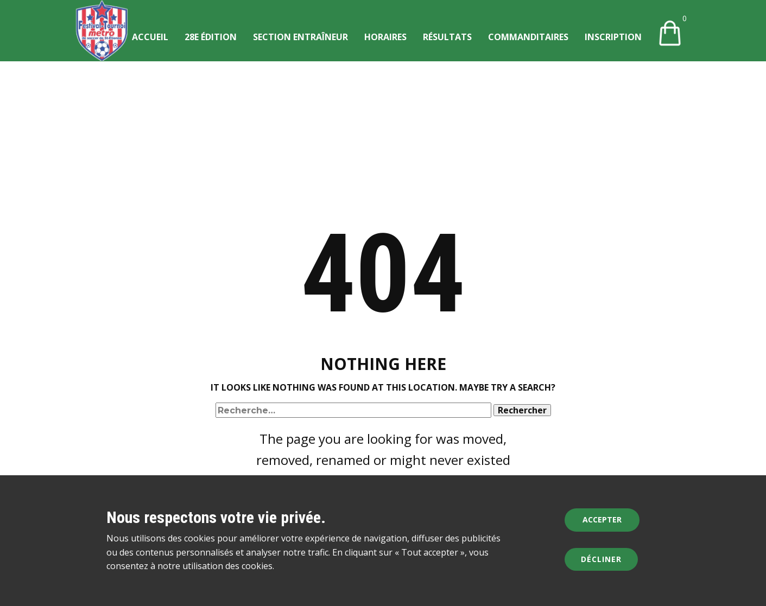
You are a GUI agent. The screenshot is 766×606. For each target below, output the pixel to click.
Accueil (150, 37)
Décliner (601, 559)
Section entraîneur (300, 37)
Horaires (385, 37)
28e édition (211, 37)
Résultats (447, 37)
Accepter (602, 519)
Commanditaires (528, 37)
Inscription (613, 37)
